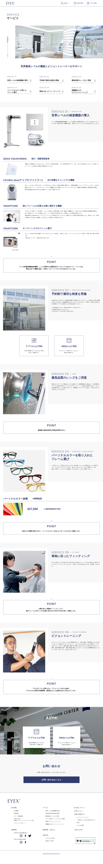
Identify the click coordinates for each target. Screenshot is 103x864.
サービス (13, 18)
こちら (66, 649)
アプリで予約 (93, 3)
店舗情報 (14, 830)
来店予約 (45, 835)
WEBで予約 (80, 3)
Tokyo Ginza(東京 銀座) (20, 839)
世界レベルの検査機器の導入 (52, 811)
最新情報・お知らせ (49, 830)
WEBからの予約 (49, 841)
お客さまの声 (78, 830)
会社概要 (16, 811)
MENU (66, 3)
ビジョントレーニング (82, 817)
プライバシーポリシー (19, 823)
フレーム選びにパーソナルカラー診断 (55, 819)
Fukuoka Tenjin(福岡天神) (20, 833)
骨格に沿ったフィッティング (52, 821)
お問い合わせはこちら (51, 780)
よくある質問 (80, 825)
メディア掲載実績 (18, 816)
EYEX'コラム (78, 811)
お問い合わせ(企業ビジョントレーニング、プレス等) (24, 819)
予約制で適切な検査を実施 (52, 813)
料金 (78, 823)
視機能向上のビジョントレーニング (54, 824)
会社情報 (14, 808)
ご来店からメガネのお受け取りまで (86, 820)
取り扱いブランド (79, 808)
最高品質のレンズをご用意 (52, 816)
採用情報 (16, 813)
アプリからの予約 (49, 838)
